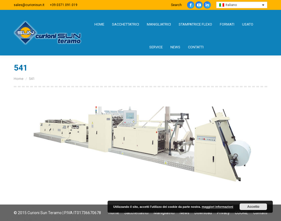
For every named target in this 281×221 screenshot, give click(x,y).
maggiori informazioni (217, 206)
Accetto (253, 207)
